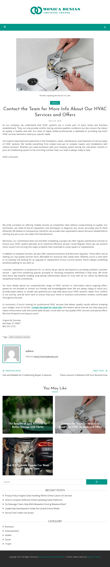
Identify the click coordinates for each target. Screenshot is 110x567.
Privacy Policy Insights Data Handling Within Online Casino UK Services (38, 495)
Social (8, 539)
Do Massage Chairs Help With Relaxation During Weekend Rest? (35, 504)
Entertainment (12, 531)
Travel (8, 543)
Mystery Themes (94, 557)
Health (8, 535)
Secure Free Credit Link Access (19, 512)
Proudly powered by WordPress (52, 557)
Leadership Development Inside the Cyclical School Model (32, 508)
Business (9, 526)
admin (30, 351)
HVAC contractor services (19, 337)
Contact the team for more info (47, 307)
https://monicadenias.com (46, 356)
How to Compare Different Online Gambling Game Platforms (33, 500)
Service (55, 103)
